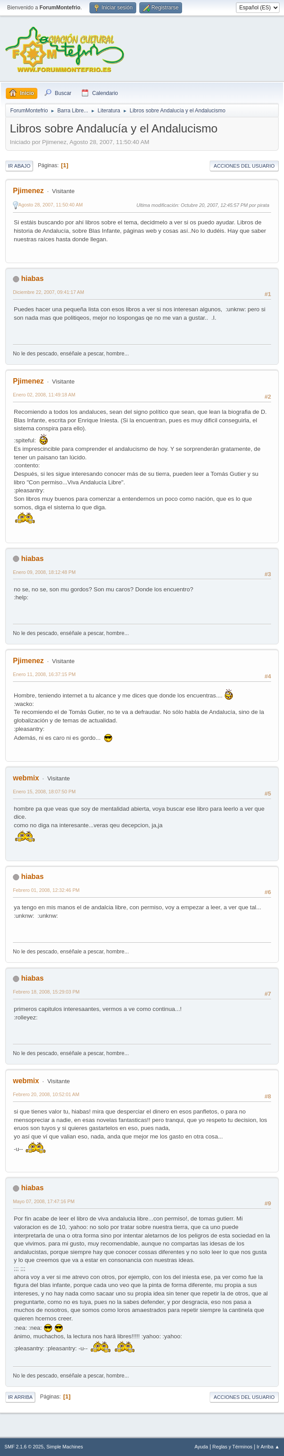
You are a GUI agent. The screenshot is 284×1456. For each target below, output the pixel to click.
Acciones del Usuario (244, 166)
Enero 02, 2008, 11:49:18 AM (44, 394)
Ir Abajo (19, 166)
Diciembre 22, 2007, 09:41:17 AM (48, 292)
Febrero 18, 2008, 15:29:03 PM (46, 991)
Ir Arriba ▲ (268, 1446)
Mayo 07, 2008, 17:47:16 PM (43, 1201)
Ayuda (201, 1446)
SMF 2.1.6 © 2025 (24, 1446)
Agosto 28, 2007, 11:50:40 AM (50, 204)
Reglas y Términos (232, 1446)
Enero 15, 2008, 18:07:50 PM (44, 791)
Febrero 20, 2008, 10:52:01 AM (46, 1094)
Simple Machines (64, 1446)
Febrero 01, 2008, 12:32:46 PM (46, 890)
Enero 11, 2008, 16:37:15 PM (44, 674)
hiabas (32, 278)
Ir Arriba (20, 1397)
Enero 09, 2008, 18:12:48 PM (44, 572)
